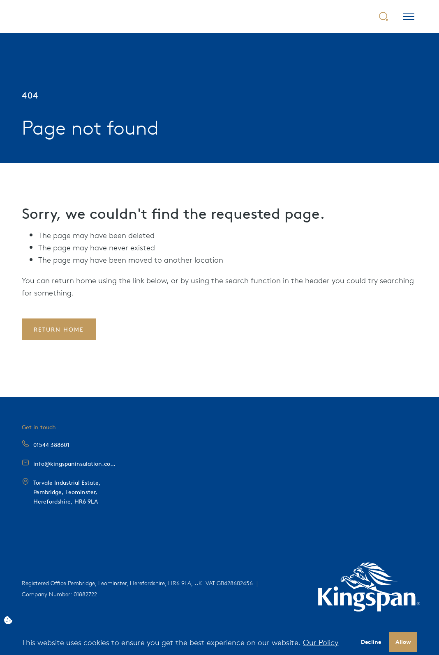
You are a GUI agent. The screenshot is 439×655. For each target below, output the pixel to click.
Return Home (59, 329)
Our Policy (320, 642)
